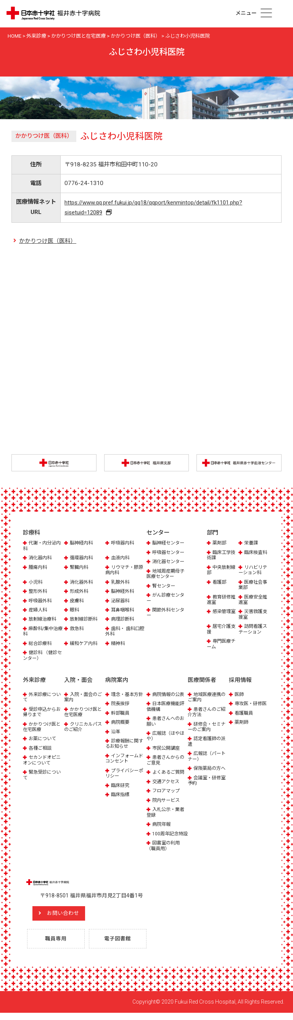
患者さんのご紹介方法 (208, 712)
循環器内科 (82, 559)
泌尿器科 (121, 601)
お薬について (43, 739)
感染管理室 (225, 612)
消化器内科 (41, 559)
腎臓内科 (80, 568)
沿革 (116, 732)
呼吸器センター (169, 553)
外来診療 (34, 681)
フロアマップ (167, 792)
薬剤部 (220, 544)
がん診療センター (166, 598)
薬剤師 (242, 723)
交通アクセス (167, 782)
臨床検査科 (256, 553)
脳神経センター (169, 544)
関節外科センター (166, 613)
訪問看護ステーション (253, 629)
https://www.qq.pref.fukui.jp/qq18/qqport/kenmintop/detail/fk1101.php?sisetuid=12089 (153, 208)
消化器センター (169, 562)
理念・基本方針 (128, 695)
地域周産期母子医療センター (166, 574)
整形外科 (38, 592)
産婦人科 (38, 611)
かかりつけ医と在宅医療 (43, 727)
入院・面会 (78, 681)
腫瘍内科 (38, 568)
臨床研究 (121, 786)
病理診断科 (123, 620)
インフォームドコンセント (125, 759)
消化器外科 (82, 583)
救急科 (77, 629)
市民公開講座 (167, 749)
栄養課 (251, 544)
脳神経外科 (123, 592)
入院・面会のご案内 (84, 697)
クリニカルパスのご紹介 (84, 727)
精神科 (118, 644)
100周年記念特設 (165, 837)
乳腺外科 (121, 583)
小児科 (36, 583)
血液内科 (121, 559)
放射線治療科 (43, 620)
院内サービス (167, 801)
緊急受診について (43, 775)
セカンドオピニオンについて (43, 760)
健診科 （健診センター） (41, 656)
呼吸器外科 (41, 601)
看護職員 (244, 714)
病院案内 (116, 681)
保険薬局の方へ (210, 769)
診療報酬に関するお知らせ (125, 744)
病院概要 (121, 723)
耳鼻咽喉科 (123, 611)
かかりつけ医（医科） (47, 242)
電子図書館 (119, 946)
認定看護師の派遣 (208, 742)
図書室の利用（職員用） (164, 851)
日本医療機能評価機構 (166, 707)
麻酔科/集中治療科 (41, 632)
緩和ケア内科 (85, 644)
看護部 (220, 583)
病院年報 (162, 825)
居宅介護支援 (222, 629)
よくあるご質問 (169, 773)
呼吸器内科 (123, 544)
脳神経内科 (82, 544)
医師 (240, 695)
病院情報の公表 (169, 695)
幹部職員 (121, 714)
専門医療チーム (222, 644)
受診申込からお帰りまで (43, 712)
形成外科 (80, 592)
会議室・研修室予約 (208, 781)
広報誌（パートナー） (208, 757)
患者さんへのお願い (166, 722)
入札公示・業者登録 (166, 813)
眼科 (75, 611)
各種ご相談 (41, 749)
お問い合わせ (71, 920)
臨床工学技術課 (222, 556)
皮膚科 (77, 601)
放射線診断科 (85, 620)
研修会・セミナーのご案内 (208, 727)
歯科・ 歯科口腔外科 (123, 632)
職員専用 (57, 946)
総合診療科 (41, 644)
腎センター (164, 586)
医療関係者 (202, 681)
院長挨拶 (121, 704)
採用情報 (240, 681)
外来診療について (43, 697)
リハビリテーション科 (253, 570)
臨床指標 (121, 795)
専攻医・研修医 (252, 704)
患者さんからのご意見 (166, 760)
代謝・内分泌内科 (43, 546)
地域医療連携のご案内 (208, 697)
